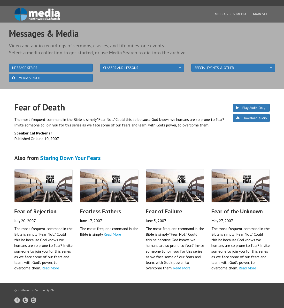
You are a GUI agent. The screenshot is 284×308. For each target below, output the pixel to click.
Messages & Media (230, 14)
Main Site (261, 14)
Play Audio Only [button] (250, 108)
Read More (50, 268)
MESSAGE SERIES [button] (24, 68)
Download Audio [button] (251, 118)
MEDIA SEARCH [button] (26, 78)
